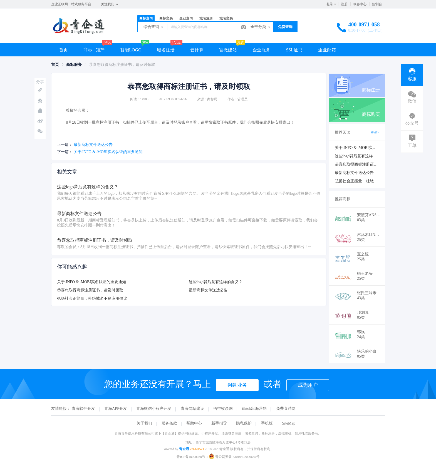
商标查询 (146, 18)
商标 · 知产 (94, 50)
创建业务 (237, 385)
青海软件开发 (83, 408)
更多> (375, 132)
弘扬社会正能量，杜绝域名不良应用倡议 (92, 298)
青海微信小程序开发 (153, 408)
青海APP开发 (115, 408)
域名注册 (206, 18)
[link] (55, 65)
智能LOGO (130, 50)
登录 (329, 4)
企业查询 (186, 18)
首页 (63, 50)
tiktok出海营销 (254, 408)
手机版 (267, 423)
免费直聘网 (286, 408)
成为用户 (308, 385)
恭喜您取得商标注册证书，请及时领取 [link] (122, 65)
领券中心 (359, 4)
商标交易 (166, 18)
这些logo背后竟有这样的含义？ (215, 282)
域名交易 (226, 18)
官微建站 (228, 50)
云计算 (197, 50)
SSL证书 (294, 50)
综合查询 (153, 27)
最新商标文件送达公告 (93, 145)
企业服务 (261, 50)
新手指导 (219, 423)
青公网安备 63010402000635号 (234, 457)
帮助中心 (194, 423)
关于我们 (144, 423)
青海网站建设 (192, 408)
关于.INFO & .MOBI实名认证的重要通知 (108, 152)
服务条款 (169, 423)
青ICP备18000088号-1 (192, 457)
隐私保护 (244, 423)
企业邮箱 (327, 50)
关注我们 (110, 4)
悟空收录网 (223, 408)
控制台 (377, 4)
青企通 (184, 449)
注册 (344, 4)
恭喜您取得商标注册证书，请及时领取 (90, 290)
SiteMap (288, 423)
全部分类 (261, 27)
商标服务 (74, 65)
